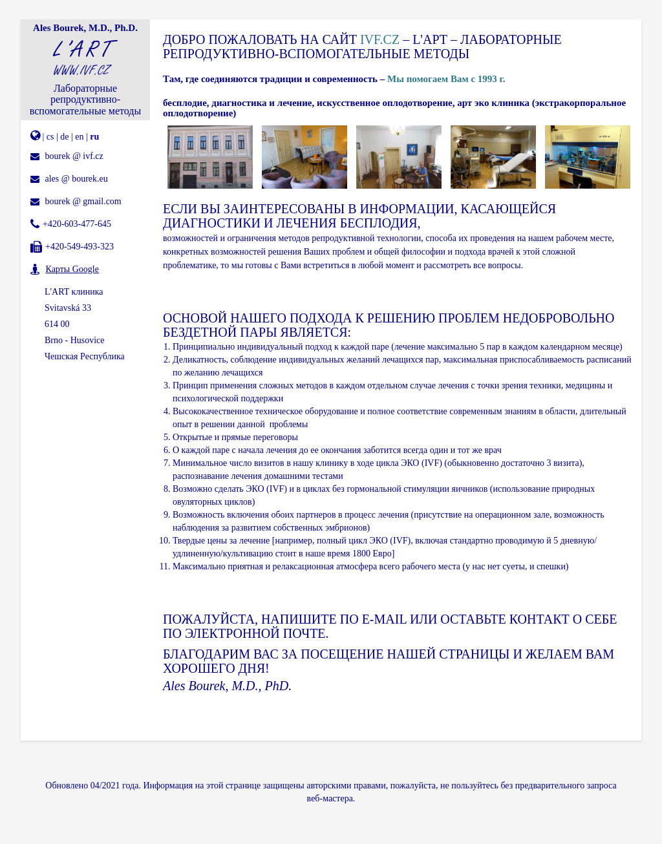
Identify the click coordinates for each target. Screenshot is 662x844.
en (79, 137)
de (64, 137)
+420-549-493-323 (79, 246)
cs (50, 137)
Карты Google (72, 269)
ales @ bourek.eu (76, 179)
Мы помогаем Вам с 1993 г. (446, 79)
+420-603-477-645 (77, 224)
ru (94, 137)
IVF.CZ (380, 39)
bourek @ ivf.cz (74, 156)
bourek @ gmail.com (83, 201)
